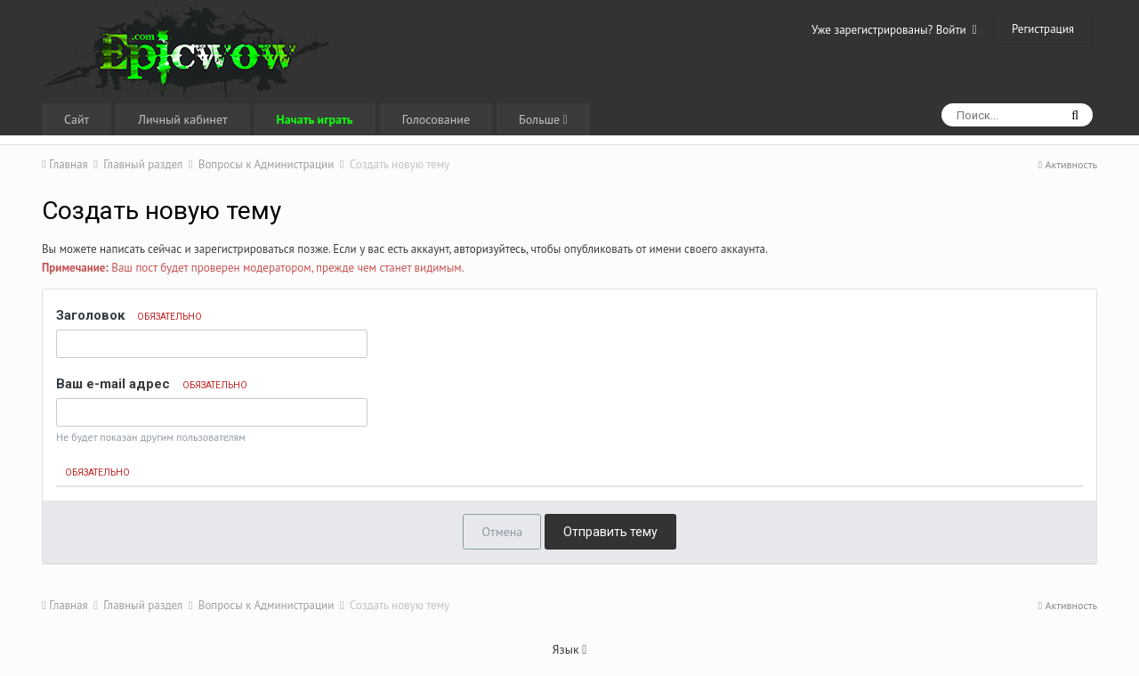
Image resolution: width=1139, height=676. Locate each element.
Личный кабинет (182, 119)
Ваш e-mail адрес (151, 384)
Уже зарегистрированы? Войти (894, 29)
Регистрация (1043, 29)
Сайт (76, 119)
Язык (570, 649)
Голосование (436, 119)
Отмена (501, 532)
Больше (543, 119)
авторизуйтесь (490, 249)
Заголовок (129, 315)
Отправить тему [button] (610, 532)
